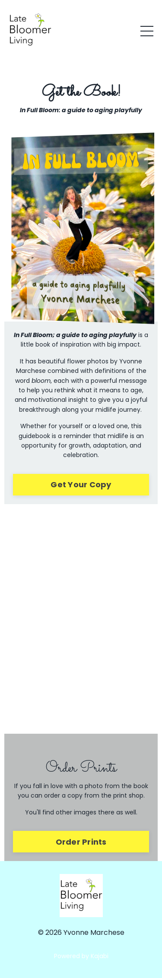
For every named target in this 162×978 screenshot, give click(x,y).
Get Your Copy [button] (81, 484)
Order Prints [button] (81, 841)
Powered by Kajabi (81, 956)
